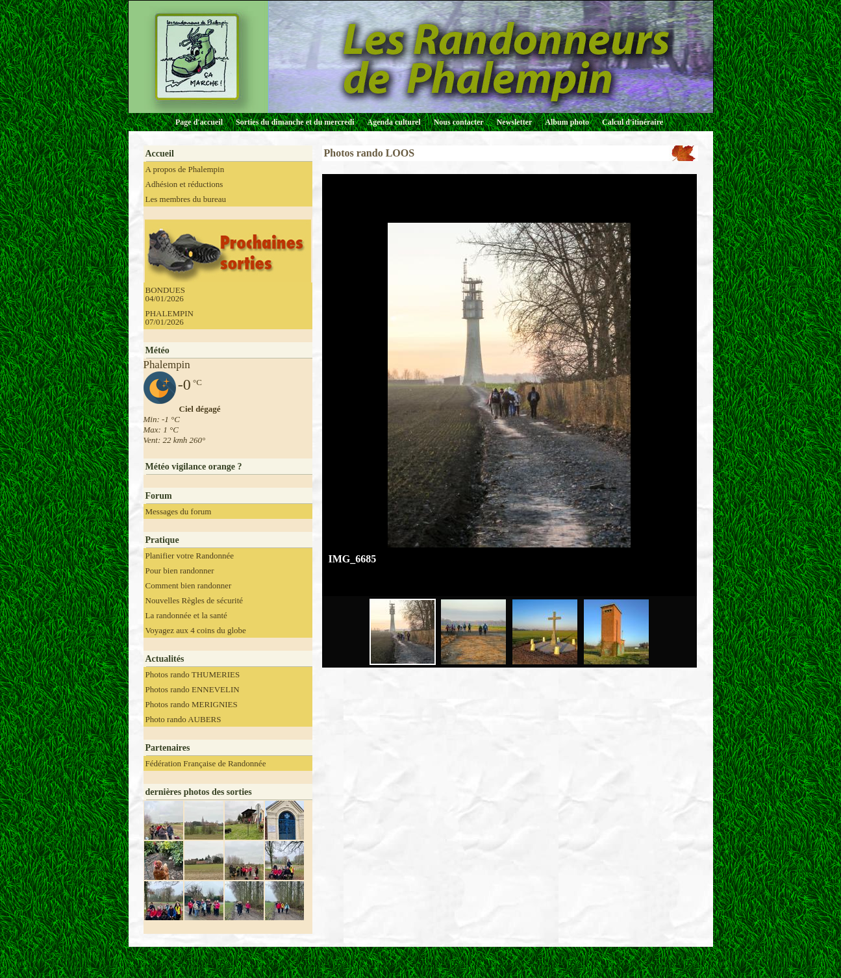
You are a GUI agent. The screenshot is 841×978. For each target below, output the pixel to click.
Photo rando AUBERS (183, 719)
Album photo (567, 122)
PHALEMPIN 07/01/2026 (169, 317)
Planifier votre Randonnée (189, 555)
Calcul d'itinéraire (632, 122)
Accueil (159, 153)
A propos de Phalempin (185, 169)
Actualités (164, 659)
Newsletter (515, 122)
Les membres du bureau (186, 199)
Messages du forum (178, 511)
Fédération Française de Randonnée (205, 763)
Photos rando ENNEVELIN (192, 689)
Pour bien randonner (179, 570)
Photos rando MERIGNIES (191, 704)
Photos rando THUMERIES (192, 674)
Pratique (162, 540)
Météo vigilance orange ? (193, 466)
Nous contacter (459, 122)
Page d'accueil (199, 122)
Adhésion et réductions (184, 184)
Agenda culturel (394, 122)
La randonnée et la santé (186, 615)
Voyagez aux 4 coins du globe (195, 630)
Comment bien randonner (188, 585)
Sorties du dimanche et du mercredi (295, 122)
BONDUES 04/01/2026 (165, 294)
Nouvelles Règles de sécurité (194, 600)
